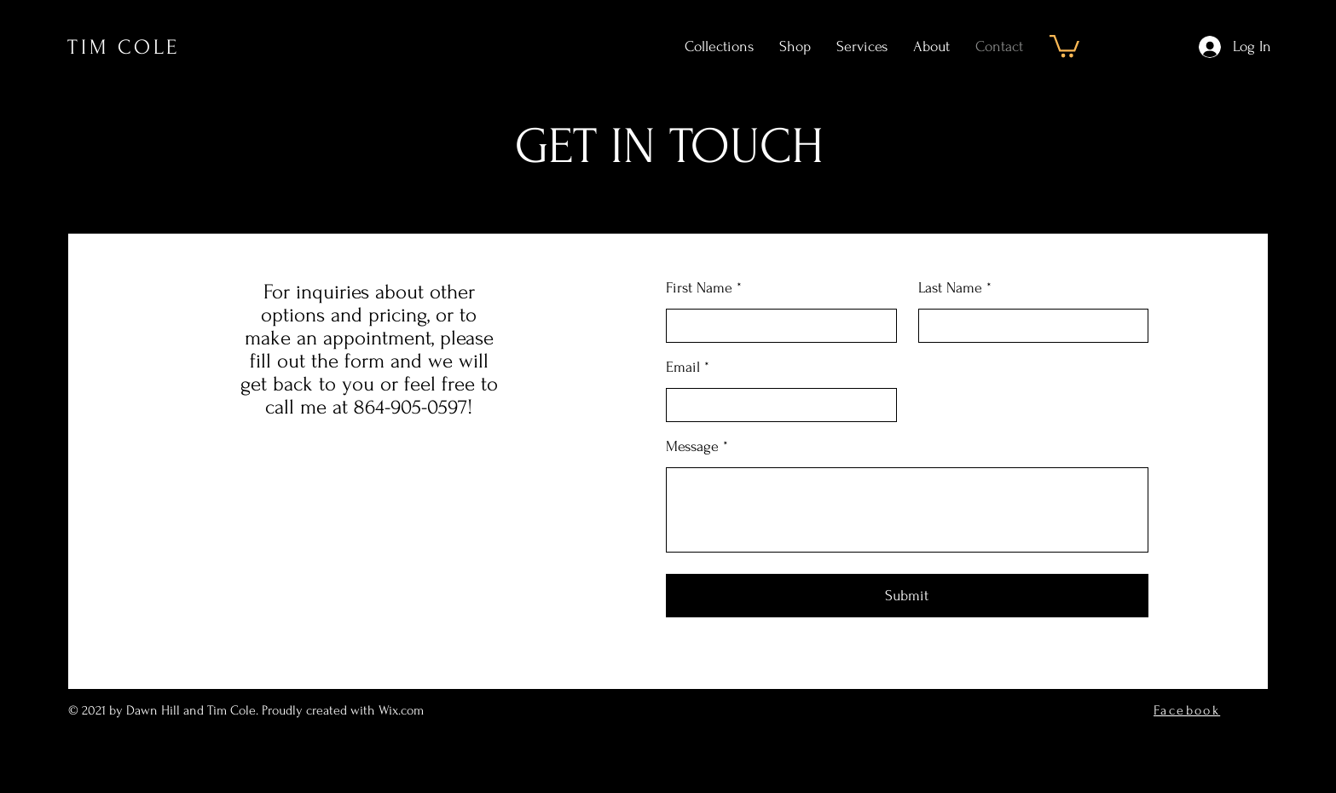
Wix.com (403, 710)
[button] (1064, 44)
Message (692, 446)
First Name (699, 288)
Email (683, 367)
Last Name (950, 288)
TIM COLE (123, 47)
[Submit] (907, 595)
